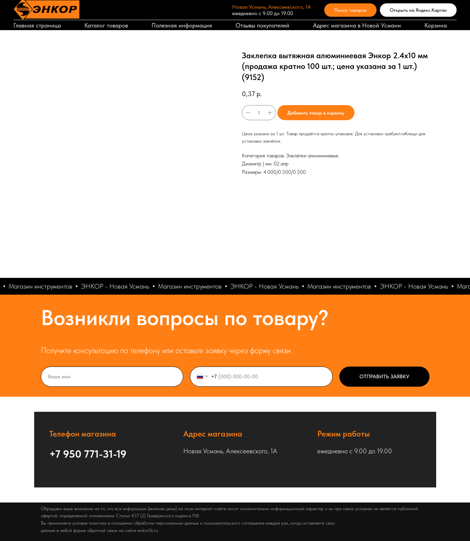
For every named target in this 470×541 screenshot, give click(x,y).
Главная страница (37, 25)
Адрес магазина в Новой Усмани (357, 25)
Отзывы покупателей (262, 25)
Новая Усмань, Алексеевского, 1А (271, 7)
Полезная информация (181, 25)
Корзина (435, 25)
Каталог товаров (106, 25)
